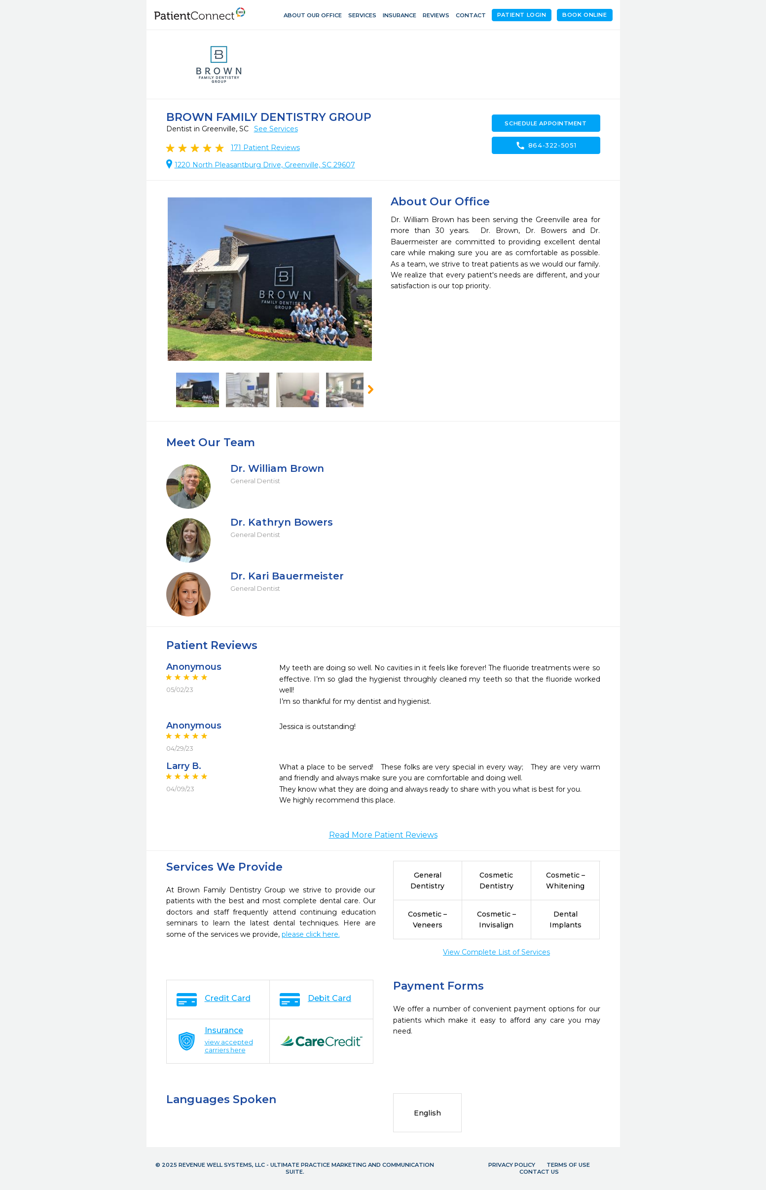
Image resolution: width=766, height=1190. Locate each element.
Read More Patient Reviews (383, 835)
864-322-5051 (546, 146)
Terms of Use (568, 1164)
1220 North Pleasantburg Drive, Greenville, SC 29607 (265, 164)
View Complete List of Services (496, 952)
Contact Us (539, 1171)
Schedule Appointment (545, 123)
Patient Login (521, 14)
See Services (276, 128)
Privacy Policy (511, 1164)
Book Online (584, 14)
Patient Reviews (265, 147)
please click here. (311, 934)
